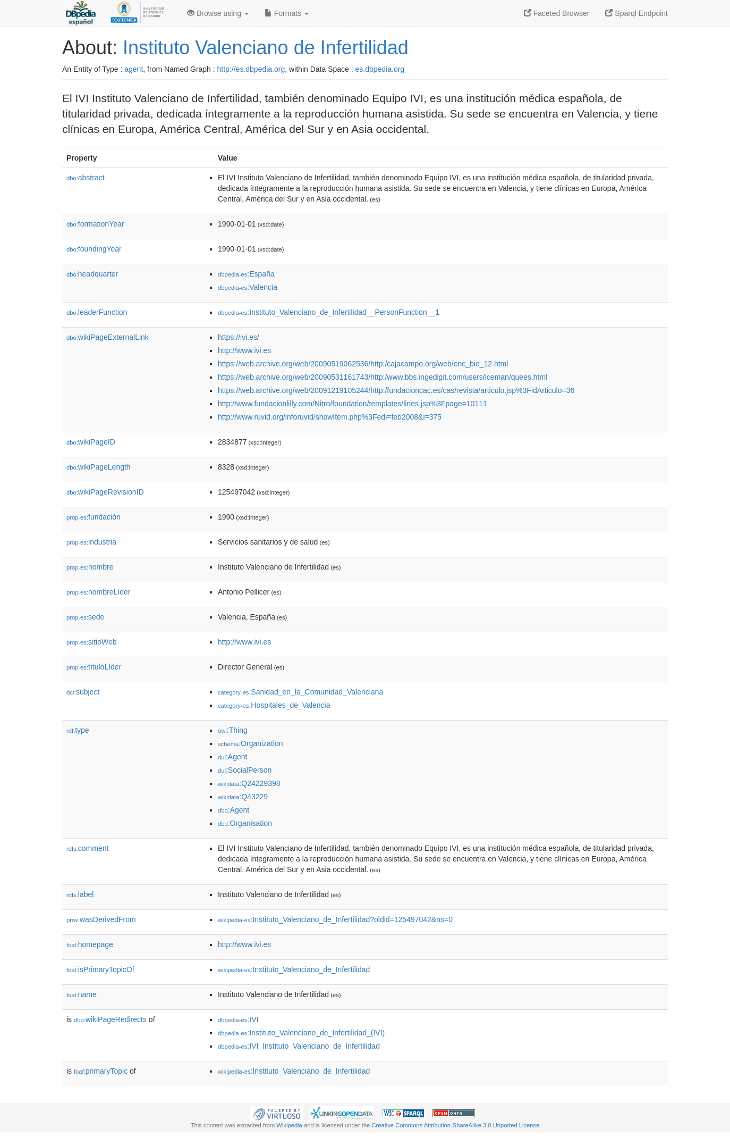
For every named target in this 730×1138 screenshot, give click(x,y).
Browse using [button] (218, 13)
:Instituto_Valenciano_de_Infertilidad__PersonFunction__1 (328, 312)
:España (246, 274)
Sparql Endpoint (636, 13)
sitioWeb (91, 642)
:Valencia (247, 287)
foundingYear (94, 249)
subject (82, 692)
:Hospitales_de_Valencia (274, 705)
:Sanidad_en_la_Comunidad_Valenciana (300, 692)
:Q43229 (243, 796)
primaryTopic (101, 1071)
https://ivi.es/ (238, 337)
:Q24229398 (249, 783)
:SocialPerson (244, 770)
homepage (89, 944)
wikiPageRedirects (110, 1019)
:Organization (250, 743)
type (77, 730)
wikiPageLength (98, 467)
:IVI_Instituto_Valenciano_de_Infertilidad (299, 1046)
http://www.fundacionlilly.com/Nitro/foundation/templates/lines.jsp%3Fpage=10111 (352, 403)
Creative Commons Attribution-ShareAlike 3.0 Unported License (455, 1125)
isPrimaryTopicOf (100, 969)
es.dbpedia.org (380, 69)
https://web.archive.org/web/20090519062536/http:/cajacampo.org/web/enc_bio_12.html (363, 363)
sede (85, 617)
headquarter (92, 274)
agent (133, 69)
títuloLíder (93, 667)
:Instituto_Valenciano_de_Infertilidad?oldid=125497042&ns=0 (335, 919)
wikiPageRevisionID (105, 492)
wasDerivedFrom (101, 919)
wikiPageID (90, 442)
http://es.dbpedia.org (251, 69)
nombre (90, 567)
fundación (93, 517)
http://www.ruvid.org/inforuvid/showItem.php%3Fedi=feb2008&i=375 (330, 417)
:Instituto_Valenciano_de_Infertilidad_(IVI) (301, 1032)
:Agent (232, 756)
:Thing (233, 730)
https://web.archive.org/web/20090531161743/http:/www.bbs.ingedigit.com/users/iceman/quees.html (382, 377)
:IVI (238, 1019)
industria (91, 542)
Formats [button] (287, 13)
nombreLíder (98, 592)
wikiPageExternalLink (107, 337)
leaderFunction (96, 312)
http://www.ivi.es (244, 350)
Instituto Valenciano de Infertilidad (266, 47)
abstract (85, 177)
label (80, 894)
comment (87, 848)
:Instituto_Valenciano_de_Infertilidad (294, 969)
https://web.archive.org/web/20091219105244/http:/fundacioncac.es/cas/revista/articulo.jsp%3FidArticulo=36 (396, 390)
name (81, 994)
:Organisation (245, 823)
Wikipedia (289, 1125)
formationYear (95, 224)
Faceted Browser (557, 13)
